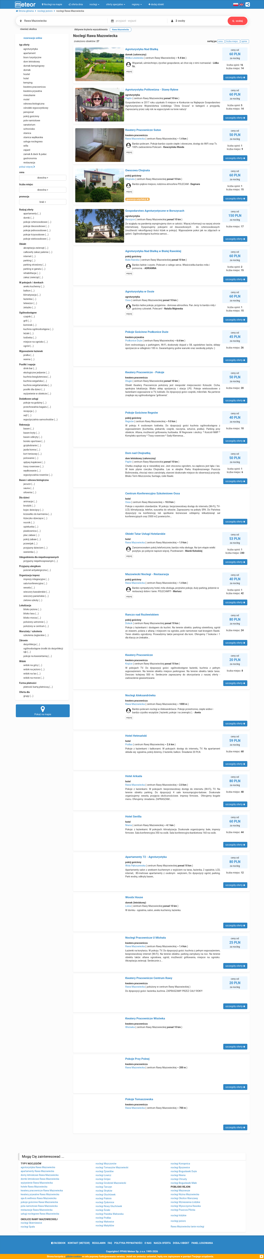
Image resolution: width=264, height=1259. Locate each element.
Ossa (128, 300)
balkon (27, 290)
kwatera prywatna (30, 91)
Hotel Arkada (133, 776)
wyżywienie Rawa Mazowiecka (37, 1182)
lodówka (27, 337)
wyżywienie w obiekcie (35, 393)
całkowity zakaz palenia (35, 252)
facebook (58, 1243)
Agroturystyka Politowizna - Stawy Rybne (151, 89)
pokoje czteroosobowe (35, 222)
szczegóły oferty (235, 77)
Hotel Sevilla (133, 816)
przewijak (28, 543)
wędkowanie (30, 470)
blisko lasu (29, 613)
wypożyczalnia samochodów (38, 419)
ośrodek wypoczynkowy (33, 108)
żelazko (27, 307)
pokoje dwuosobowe (34, 226)
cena (21, 172)
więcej (129, 71)
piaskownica (30, 531)
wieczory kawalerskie (34, 591)
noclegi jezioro (178, 1221)
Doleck (128, 623)
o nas (148, 1243)
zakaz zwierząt (31, 277)
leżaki (26, 333)
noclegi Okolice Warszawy (184, 1198)
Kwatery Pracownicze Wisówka (145, 1018)
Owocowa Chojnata (137, 170)
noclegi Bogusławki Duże (184, 1171)
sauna (26, 488)
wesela (27, 587)
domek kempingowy (31, 65)
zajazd (24, 150)
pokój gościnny (29, 116)
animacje (28, 501)
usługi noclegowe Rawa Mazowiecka (40, 1213)
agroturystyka (28, 49)
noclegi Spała (28, 1226)
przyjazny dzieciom (33, 547)
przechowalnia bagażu (35, 407)
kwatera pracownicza (32, 87)
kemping (25, 82)
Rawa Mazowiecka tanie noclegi (187, 1226)
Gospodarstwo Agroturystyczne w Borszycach (154, 210)
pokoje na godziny (32, 402)
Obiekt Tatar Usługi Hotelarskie (145, 533)
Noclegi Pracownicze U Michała (145, 937)
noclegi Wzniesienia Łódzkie (185, 1202)
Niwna (128, 825)
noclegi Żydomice (105, 1202)
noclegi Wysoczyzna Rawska (186, 1206)
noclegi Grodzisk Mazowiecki (111, 1183)
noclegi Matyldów (105, 1225)
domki (26, 217)
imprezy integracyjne (34, 579)
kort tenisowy (30, 454)
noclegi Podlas (103, 1217)
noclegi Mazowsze (180, 1190)
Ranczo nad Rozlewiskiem (142, 614)
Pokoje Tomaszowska (139, 1099)
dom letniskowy (29, 61)
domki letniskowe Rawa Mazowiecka (40, 1179)
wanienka (28, 552)
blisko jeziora (30, 609)
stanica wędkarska (31, 137)
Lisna (128, 906)
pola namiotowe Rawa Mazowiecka (39, 1206)
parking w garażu (32, 269)
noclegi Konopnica (180, 1163)
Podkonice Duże (133, 340)
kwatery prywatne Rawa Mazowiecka (40, 1194)
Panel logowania (202, 1243)
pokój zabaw (30, 539)
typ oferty (24, 44)
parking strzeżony (32, 264)
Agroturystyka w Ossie (139, 291)
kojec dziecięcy (31, 510)
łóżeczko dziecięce (33, 518)
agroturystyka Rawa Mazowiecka (38, 1167)
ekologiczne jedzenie (34, 372)
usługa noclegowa (30, 141)
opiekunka (28, 526)
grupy (26, 696)
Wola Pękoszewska (135, 865)
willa (23, 145)
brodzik (27, 505)
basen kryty (29, 432)
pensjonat (26, 112)
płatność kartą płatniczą (36, 687)
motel (24, 99)
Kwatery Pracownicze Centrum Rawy (148, 978)
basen (26, 428)
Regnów (129, 421)
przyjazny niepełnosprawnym (38, 561)
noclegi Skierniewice (31, 1222)
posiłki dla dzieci (32, 389)
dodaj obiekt (181, 1243)
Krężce (128, 663)
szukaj (237, 21)
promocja (24, 196)
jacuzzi (27, 484)
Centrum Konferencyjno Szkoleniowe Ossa (152, 493)
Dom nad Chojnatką (137, 453)
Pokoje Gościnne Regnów (141, 412)
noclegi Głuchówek (106, 1194)
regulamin (98, 1243)
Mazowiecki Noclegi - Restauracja (147, 574)
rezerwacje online (30, 38)
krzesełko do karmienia (35, 514)
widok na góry (30, 665)
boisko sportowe (32, 441)
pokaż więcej (27, 166)
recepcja (27, 411)
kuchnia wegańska (33, 381)
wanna (26, 359)
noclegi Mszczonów (106, 1163)
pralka (26, 355)
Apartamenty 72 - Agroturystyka (146, 857)
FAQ (110, 1243)
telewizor (28, 303)
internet (27, 256)
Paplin (128, 98)
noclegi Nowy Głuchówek (109, 1206)
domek (25, 70)
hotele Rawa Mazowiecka (34, 1186)
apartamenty (30, 213)
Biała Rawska (132, 259)
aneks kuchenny (31, 286)
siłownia (27, 492)
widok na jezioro (31, 669)
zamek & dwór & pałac (33, 154)
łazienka (27, 299)
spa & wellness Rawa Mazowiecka (38, 1198)
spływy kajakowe (32, 462)
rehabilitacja (29, 273)
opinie (245, 41)
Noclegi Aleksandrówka (140, 695)
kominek (27, 325)
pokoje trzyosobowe (33, 234)
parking (27, 260)
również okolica (26, 29)
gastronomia (28, 158)
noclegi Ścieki (103, 1210)
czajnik (27, 316)
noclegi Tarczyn (104, 1186)
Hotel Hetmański (136, 735)
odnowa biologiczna (31, 103)
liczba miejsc (26, 184)
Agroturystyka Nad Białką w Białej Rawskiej (153, 251)
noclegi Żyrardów (105, 1171)
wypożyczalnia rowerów (35, 475)
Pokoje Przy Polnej (137, 1058)
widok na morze (31, 677)
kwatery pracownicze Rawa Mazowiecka (42, 1190)
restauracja (27, 162)
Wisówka (130, 1027)
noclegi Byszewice (180, 1167)
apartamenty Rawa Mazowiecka (37, 1171)
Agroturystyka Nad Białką (141, 49)
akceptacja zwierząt (33, 248)
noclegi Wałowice (105, 1221)
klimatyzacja (30, 294)
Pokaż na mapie (43, 711)
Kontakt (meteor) (79, 1243)
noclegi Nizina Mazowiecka (185, 1194)
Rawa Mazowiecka (135, 138)
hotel (24, 78)
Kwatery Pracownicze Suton (143, 130)
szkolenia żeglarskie (34, 635)
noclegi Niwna (178, 1175)
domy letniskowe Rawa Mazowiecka (39, 1175)
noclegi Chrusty (179, 1179)
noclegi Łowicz (103, 1175)
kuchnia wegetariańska (35, 385)
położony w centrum (34, 626)
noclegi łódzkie (178, 1215)
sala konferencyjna (33, 583)
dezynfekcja (29, 644)
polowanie (28, 458)
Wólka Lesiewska (134, 58)
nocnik (27, 522)
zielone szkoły (30, 600)
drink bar (28, 368)
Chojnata (130, 179)
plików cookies (73, 1256)
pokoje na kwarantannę (35, 656)
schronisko (27, 129)
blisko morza (30, 617)
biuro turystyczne (30, 57)
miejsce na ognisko (33, 341)
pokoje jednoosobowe (35, 230)
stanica (25, 133)
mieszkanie (27, 95)
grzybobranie (30, 445)
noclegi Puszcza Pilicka (183, 1210)
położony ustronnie (33, 622)
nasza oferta (162, 1243)
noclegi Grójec (103, 1179)
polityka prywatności (128, 1243)
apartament (27, 53)
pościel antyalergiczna (35, 570)
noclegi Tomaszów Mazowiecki (112, 1167)
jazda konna (29, 449)
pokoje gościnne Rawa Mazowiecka (39, 1202)
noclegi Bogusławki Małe (184, 1183)
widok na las (30, 673)
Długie (128, 381)
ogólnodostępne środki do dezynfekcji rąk (41, 650)
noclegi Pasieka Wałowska (109, 1214)
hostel (24, 74)
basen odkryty (30, 437)
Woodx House (134, 897)
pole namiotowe (29, 120)
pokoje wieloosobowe (34, 238)
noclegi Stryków (104, 1190)
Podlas (129, 744)
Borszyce (130, 219)
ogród (26, 346)
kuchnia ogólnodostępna (36, 329)
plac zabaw (29, 535)
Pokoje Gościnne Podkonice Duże (146, 332)
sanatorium (27, 124)
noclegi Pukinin (104, 1198)
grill (25, 320)
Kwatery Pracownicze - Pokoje (144, 372)
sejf (25, 415)
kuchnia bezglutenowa (35, 376)
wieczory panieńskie (34, 596)
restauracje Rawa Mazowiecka (37, 1210)
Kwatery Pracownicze (139, 655)
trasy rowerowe (31, 466)
